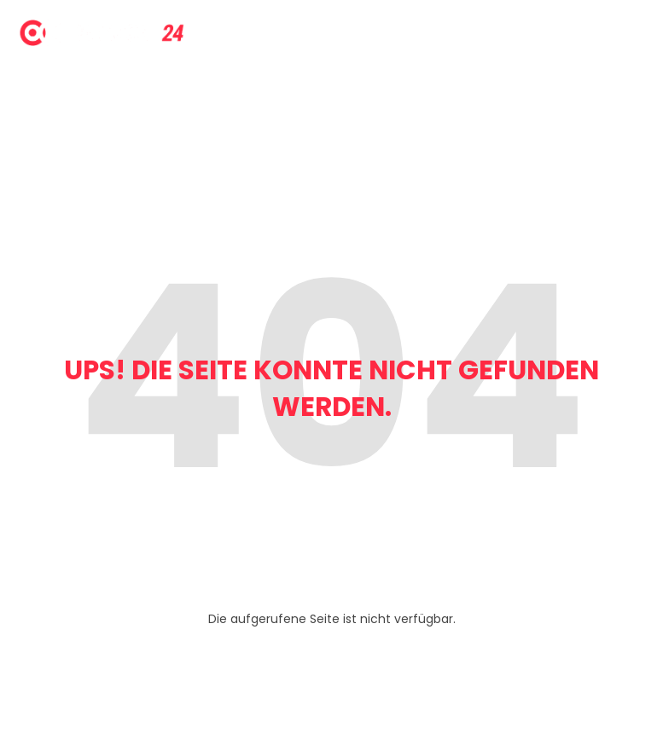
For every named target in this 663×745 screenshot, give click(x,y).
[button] (37, 707)
